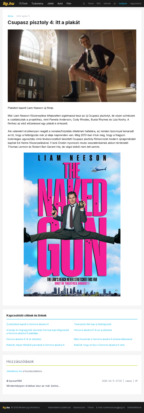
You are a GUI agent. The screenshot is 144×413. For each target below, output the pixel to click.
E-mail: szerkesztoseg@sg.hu (110, 407)
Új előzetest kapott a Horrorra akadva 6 (27, 324)
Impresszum (79, 407)
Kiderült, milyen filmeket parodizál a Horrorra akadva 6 (35, 345)
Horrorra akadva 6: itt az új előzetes (93, 330)
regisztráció (135, 3)
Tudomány (37, 3)
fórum (91, 3)
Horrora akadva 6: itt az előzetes (23, 339)
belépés (123, 3)
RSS (99, 3)
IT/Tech (23, 3)
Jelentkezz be (14, 371)
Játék (50, 3)
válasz (128, 380)
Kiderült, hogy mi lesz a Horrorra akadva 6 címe (99, 345)
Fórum (91, 407)
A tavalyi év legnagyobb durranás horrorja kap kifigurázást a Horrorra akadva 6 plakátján (37, 332)
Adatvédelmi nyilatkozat (59, 407)
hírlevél (107, 3)
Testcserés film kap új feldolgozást (92, 324)
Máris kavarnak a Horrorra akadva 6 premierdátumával (103, 339)
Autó (60, 3)
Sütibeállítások (134, 407)
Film (69, 3)
